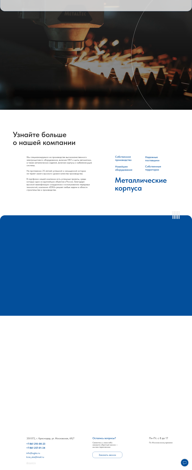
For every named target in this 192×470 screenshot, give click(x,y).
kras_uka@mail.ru (35, 457)
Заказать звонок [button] (107, 454)
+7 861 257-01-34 (35, 447)
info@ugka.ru (33, 453)
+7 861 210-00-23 (35, 443)
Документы (31, 463)
